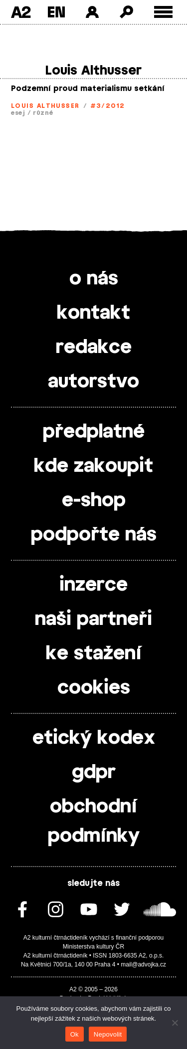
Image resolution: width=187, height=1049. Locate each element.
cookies (93, 688)
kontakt (93, 313)
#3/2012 (107, 105)
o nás (93, 279)
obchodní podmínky (94, 821)
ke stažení (94, 654)
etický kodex (93, 738)
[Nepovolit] (175, 1023)
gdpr (94, 773)
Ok (74, 1034)
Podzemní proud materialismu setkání (88, 88)
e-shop (94, 501)
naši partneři (93, 619)
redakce (94, 347)
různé (43, 112)
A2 (20, 11)
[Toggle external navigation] (163, 12)
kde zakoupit (93, 466)
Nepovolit (108, 1034)
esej (18, 112)
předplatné (94, 432)
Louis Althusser (45, 105)
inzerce (93, 585)
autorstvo (93, 382)
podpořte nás (94, 535)
